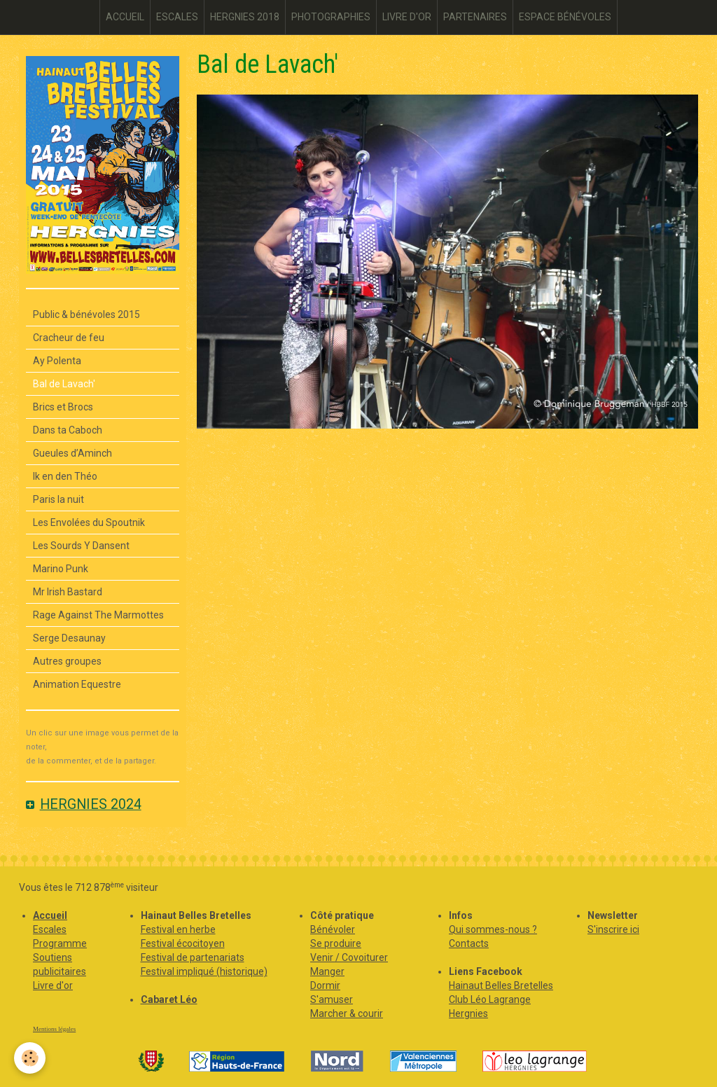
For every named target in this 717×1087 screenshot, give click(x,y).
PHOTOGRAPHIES (330, 16)
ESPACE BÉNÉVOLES (565, 16)
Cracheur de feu (68, 337)
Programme (60, 943)
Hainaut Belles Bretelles (501, 985)
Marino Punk (60, 568)
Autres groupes (67, 661)
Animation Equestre (77, 684)
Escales (50, 929)
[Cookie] (30, 1058)
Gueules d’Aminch (72, 453)
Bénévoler (332, 929)
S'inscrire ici (613, 929)
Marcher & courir (346, 1013)
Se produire (335, 943)
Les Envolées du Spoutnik (89, 522)
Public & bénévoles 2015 (86, 314)
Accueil (50, 915)
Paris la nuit (58, 499)
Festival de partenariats (192, 957)
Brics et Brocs (63, 407)
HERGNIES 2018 (244, 16)
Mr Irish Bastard (67, 591)
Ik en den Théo (65, 476)
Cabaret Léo (169, 999)
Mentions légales (54, 1028)
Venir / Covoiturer (349, 957)
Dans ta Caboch (67, 430)
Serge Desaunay (69, 638)
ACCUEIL (125, 16)
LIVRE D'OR (406, 16)
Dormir (325, 985)
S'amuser (331, 999)
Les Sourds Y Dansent (81, 545)
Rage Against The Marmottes (98, 615)
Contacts (469, 943)
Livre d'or (53, 985)
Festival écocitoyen (183, 943)
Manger (327, 971)
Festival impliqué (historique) (204, 971)
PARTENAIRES (475, 16)
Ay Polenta (57, 360)
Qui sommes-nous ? (493, 929)
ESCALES (177, 16)
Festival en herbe (178, 929)
